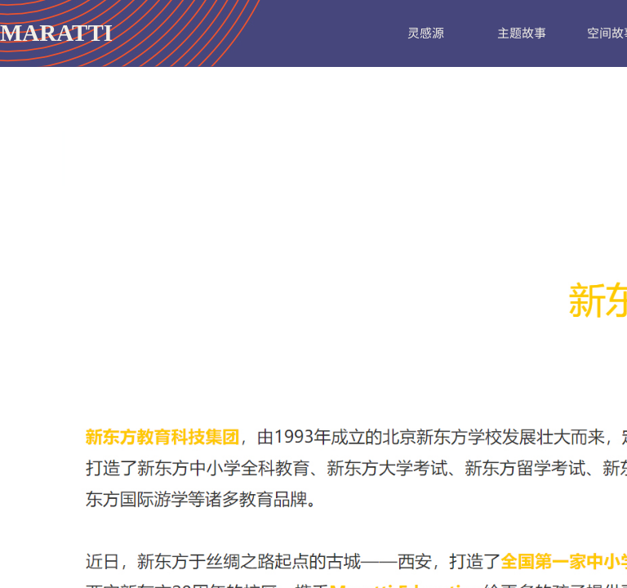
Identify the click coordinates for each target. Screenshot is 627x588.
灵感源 (425, 32)
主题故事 (521, 32)
